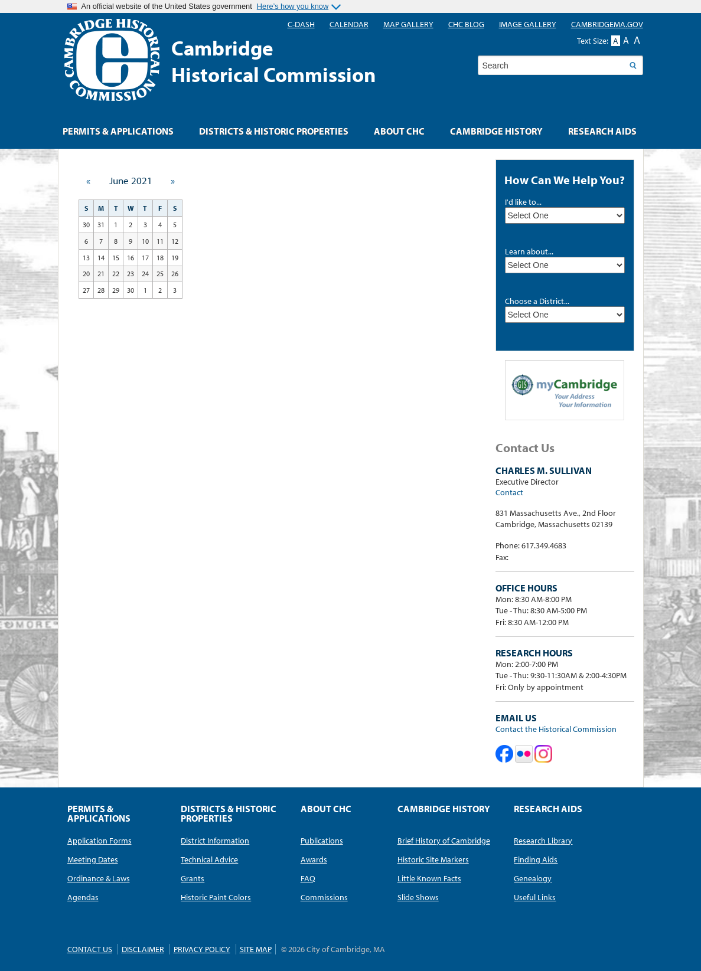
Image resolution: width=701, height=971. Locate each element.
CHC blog (466, 24)
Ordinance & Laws (98, 878)
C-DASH (301, 24)
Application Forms (99, 840)
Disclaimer (143, 949)
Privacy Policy (202, 949)
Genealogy (533, 878)
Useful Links (535, 897)
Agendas (83, 897)
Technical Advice (209, 859)
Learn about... (529, 251)
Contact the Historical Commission (556, 729)
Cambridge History (496, 131)
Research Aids (602, 131)
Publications (322, 840)
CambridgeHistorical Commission (273, 60)
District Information (215, 840)
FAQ (308, 878)
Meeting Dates (92, 859)
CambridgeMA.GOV (607, 24)
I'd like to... (523, 202)
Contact (509, 492)
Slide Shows (418, 897)
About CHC (399, 131)
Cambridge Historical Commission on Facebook (504, 754)
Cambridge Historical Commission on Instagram (543, 754)
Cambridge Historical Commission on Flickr (524, 754)
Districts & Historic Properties (273, 131)
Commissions (324, 897)
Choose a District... (537, 301)
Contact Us (89, 949)
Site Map (256, 949)
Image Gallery (527, 24)
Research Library (543, 840)
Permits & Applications (118, 131)
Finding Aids (535, 859)
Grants (192, 878)
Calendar (349, 24)
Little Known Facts (429, 878)
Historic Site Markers (433, 859)
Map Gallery (408, 24)
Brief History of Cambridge (443, 840)
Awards (314, 859)
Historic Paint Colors (216, 897)
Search (633, 65)
